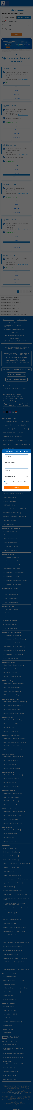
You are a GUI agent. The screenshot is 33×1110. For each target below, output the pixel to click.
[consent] (4, 482)
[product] (16, 476)
